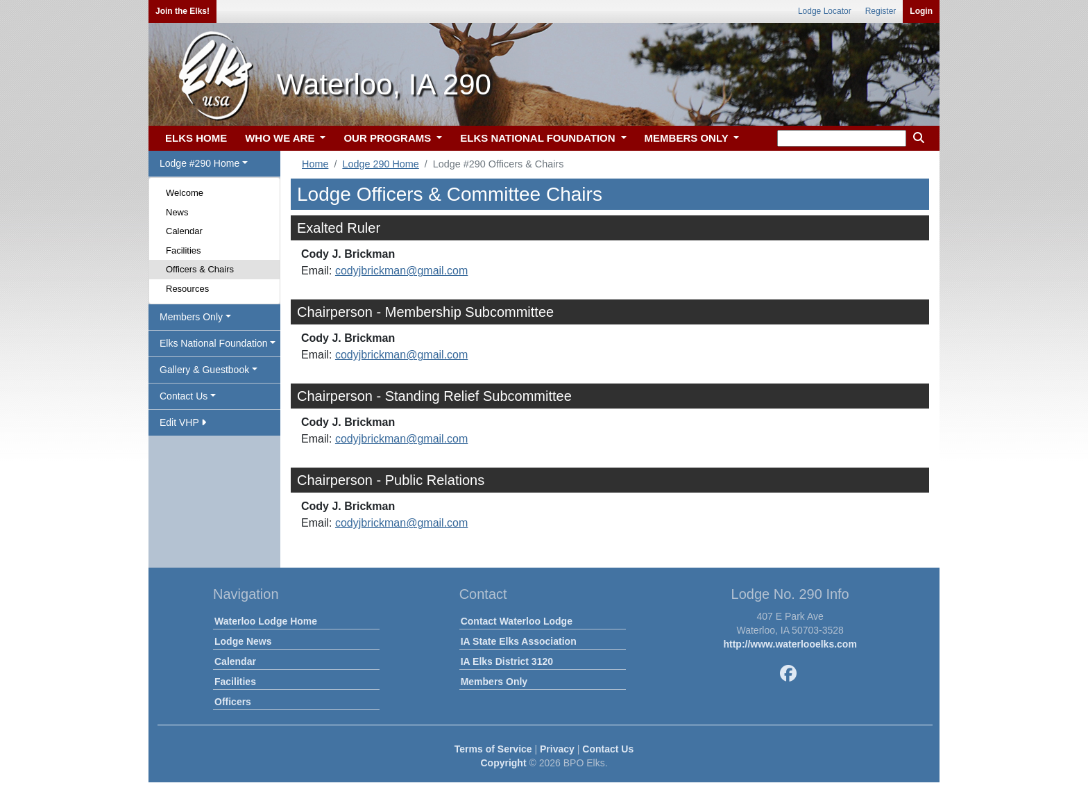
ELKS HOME (196, 138)
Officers (232, 701)
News (177, 212)
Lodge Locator (824, 11)
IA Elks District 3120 (507, 661)
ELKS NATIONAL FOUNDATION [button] (539, 138)
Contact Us (608, 749)
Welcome (184, 193)
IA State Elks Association (519, 641)
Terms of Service (493, 749)
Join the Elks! (182, 11)
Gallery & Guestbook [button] (204, 369)
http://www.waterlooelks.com (789, 644)
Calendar (184, 231)
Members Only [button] (191, 316)
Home (315, 164)
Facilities (183, 250)
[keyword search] (841, 138)
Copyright (503, 762)
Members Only (494, 681)
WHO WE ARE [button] (281, 138)
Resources (187, 288)
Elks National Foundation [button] (214, 343)
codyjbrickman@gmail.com (401, 271)
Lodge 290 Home (380, 164)
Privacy (557, 749)
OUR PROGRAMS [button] (388, 138)
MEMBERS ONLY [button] (688, 138)
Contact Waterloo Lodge (516, 621)
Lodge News (242, 641)
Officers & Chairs (200, 269)
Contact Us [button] (183, 396)
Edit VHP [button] (183, 422)
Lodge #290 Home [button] (199, 163)
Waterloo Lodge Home (265, 621)
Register (880, 11)
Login (921, 11)
